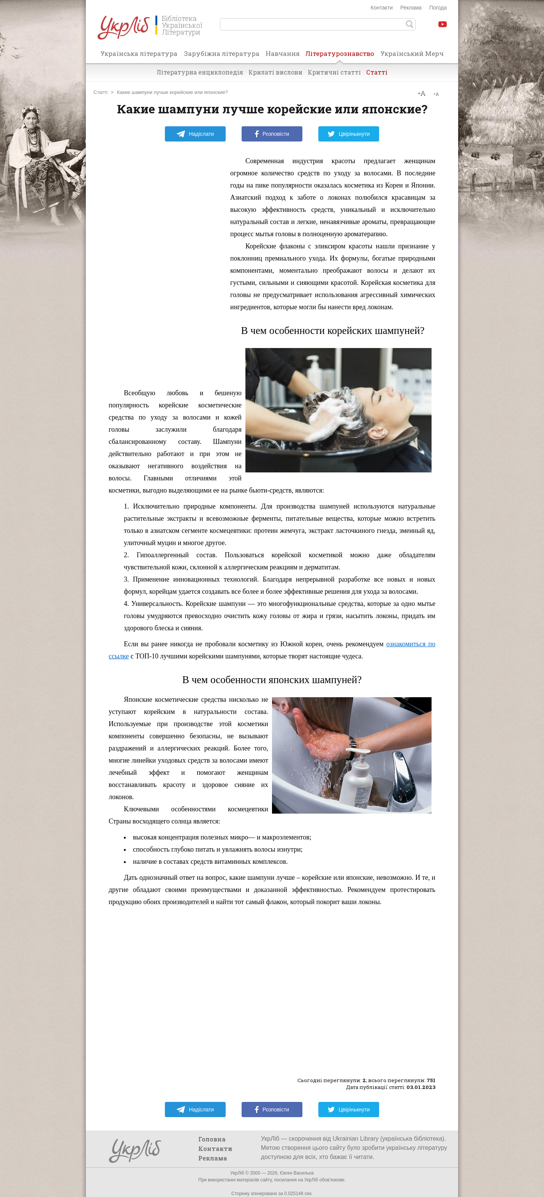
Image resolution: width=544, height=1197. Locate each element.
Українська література (138, 53)
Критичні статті (334, 72)
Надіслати (195, 133)
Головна (212, 1139)
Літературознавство (339, 56)
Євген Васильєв (297, 1173)
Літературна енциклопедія (200, 72)
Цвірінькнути (349, 133)
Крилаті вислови (275, 72)
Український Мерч (412, 53)
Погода (438, 7)
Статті (376, 72)
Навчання (283, 53)
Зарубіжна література (221, 53)
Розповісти (272, 133)
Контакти (382, 7)
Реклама (411, 7)
